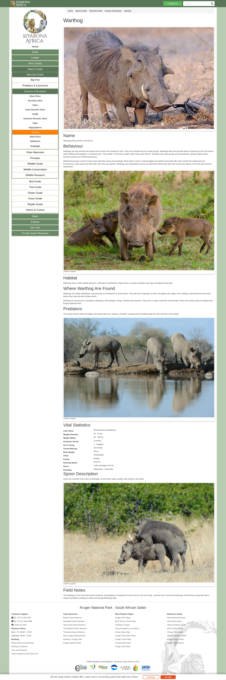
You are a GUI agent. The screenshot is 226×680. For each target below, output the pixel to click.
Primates (35, 158)
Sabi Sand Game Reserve (74, 625)
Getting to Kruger (122, 625)
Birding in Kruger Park (72, 639)
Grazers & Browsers (35, 91)
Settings (151, 677)
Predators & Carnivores (35, 85)
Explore (35, 222)
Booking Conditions (19, 646)
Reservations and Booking (22, 643)
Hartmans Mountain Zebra (35, 118)
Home (35, 46)
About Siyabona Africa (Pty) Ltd (24, 654)
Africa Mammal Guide (176, 618)
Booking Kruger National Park (126, 662)
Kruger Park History (175, 643)
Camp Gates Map (122, 632)
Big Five (35, 79)
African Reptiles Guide (176, 636)
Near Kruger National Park (74, 636)
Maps (35, 216)
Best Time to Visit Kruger (125, 621)
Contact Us (172, 3)
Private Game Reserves (35, 233)
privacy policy (109, 677)
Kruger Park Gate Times (125, 636)
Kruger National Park (72, 643)
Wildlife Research (35, 175)
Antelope (35, 146)
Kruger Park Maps (122, 618)
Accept (168, 677)
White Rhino (35, 137)
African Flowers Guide (176, 625)
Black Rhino (35, 96)
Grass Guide (35, 198)
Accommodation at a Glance (127, 628)
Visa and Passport (19, 650)
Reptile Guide (35, 204)
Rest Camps (35, 63)
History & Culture (35, 210)
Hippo (35, 123)
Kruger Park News (123, 646)
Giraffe (35, 114)
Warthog (35, 132)
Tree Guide (35, 187)
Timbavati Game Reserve (74, 632)
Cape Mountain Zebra (35, 109)
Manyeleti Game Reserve (74, 621)
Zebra (35, 105)
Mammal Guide (35, 74)
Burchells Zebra (35, 101)
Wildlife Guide (35, 163)
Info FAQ (35, 227)
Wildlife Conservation (35, 169)
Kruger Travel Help (123, 639)
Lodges (35, 57)
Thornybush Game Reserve (75, 628)
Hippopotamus (35, 127)
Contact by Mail (19, 625)
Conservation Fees (123, 643)
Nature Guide (35, 69)
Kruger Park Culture (175, 639)
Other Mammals (35, 152)
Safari (35, 52)
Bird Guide (35, 181)
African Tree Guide (175, 632)
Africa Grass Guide (175, 628)
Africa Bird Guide (174, 621)
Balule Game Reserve (72, 618)
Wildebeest (35, 141)
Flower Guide (35, 193)
